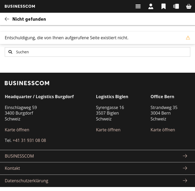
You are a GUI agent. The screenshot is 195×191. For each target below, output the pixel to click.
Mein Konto (150, 6)
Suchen (10, 51)
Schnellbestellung (176, 6)
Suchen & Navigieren (138, 6)
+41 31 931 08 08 (29, 140)
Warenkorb (188, 6)
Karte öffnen (17, 130)
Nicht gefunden (29, 19)
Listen (163, 6)
